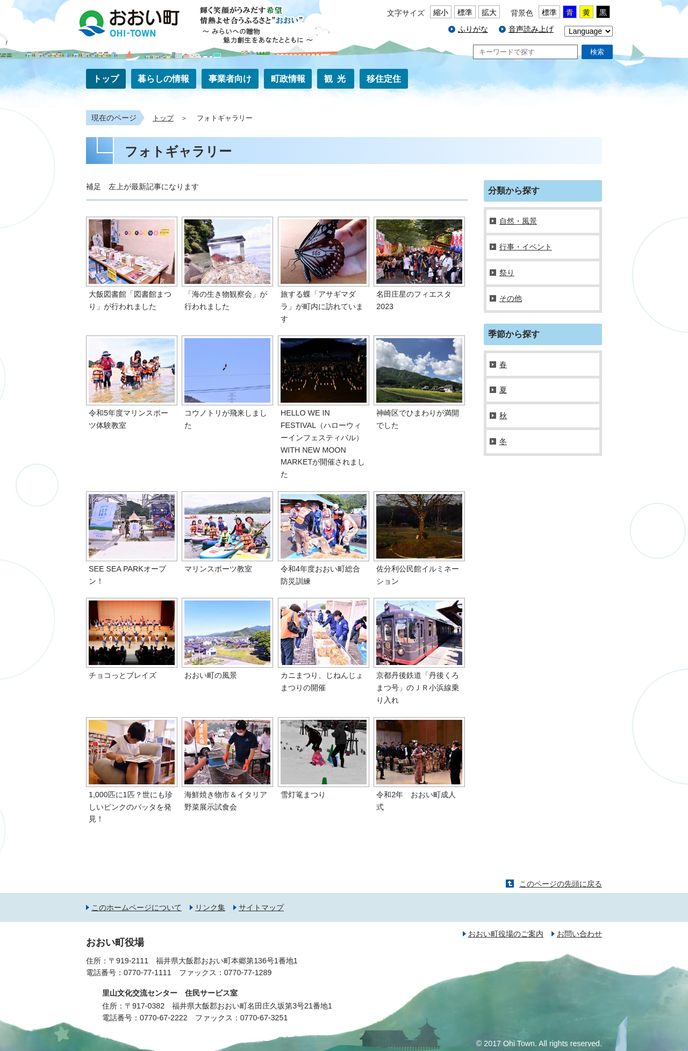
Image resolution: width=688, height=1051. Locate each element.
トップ (106, 78)
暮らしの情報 (163, 78)
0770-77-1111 (147, 972)
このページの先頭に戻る (560, 884)
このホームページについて (136, 907)
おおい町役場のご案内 (505, 934)
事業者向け (230, 78)
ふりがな (473, 29)
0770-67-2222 (164, 1017)
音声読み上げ (531, 29)
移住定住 (384, 78)
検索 (597, 52)
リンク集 (210, 907)
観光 (337, 78)
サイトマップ (261, 907)
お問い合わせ (579, 934)
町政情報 (288, 78)
